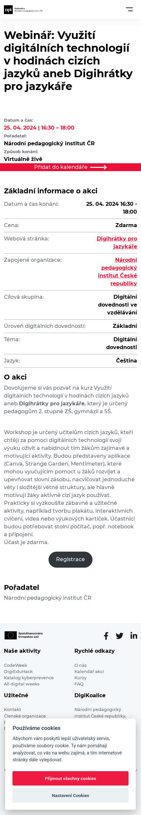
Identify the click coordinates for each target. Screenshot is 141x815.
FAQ (79, 684)
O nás (80, 665)
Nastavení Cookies (70, 795)
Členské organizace (25, 716)
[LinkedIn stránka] (134, 636)
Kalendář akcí (89, 671)
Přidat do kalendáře (70, 167)
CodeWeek (15, 665)
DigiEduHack (18, 671)
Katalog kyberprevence (29, 677)
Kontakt (12, 709)
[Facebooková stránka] (109, 636)
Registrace (70, 559)
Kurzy (80, 677)
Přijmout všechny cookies (70, 778)
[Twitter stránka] (122, 636)
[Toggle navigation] (129, 9)
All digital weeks (21, 684)
